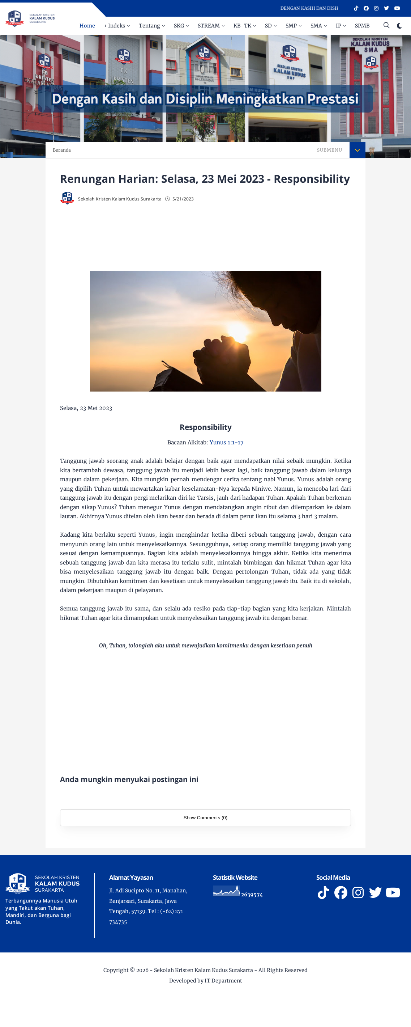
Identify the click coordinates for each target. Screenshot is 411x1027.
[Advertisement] (205, 236)
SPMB (362, 25)
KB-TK (242, 25)
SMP (291, 25)
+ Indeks (114, 25)
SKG (179, 25)
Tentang (149, 25)
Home (87, 25)
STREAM (209, 25)
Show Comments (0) (205, 817)
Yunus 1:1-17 (227, 442)
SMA (316, 25)
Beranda (62, 150)
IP (338, 25)
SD (268, 25)
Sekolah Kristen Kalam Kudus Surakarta (203, 970)
